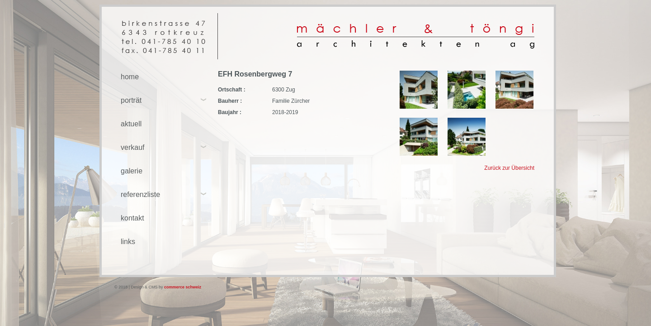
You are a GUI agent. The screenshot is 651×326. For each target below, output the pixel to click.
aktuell (131, 124)
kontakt (132, 218)
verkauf (132, 147)
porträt (131, 100)
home (130, 77)
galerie (131, 171)
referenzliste (140, 194)
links (128, 241)
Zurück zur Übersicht (509, 168)
